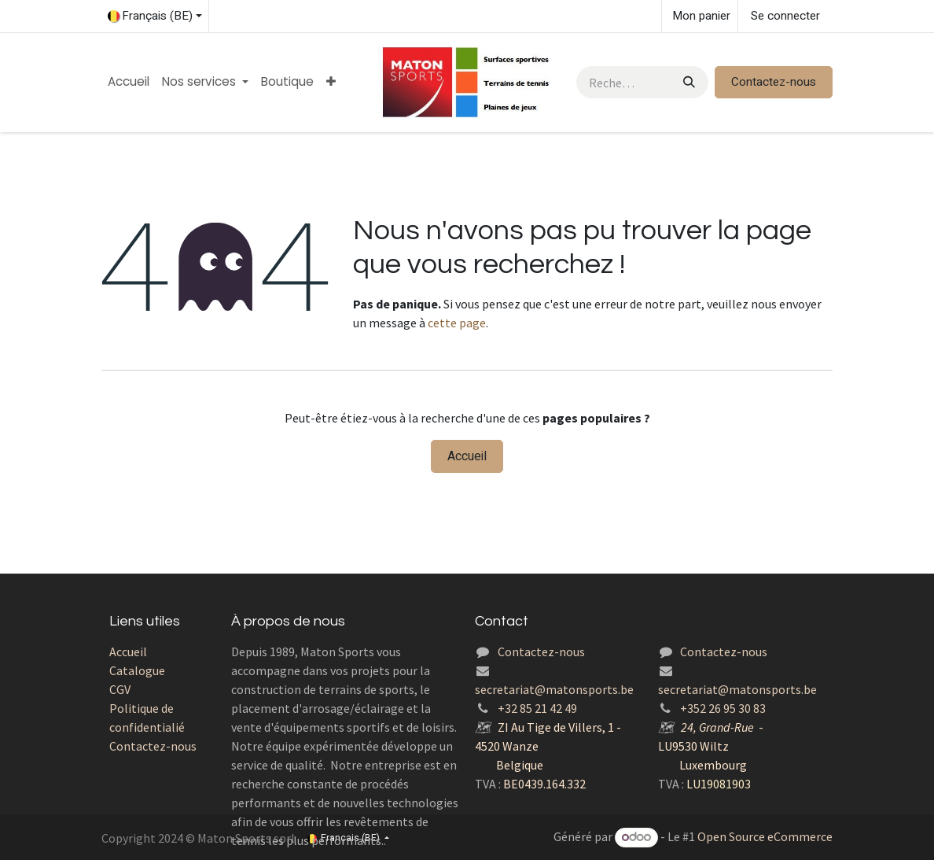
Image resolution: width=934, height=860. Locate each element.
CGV (120, 689)
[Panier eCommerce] (699, 16)
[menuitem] (128, 82)
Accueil (467, 456)
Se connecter (785, 15)
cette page (457, 322)
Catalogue (137, 670)
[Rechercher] (687, 82)
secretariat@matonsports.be (554, 689)
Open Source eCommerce (765, 836)
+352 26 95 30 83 (723, 708)
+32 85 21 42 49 (537, 708)
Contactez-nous (773, 81)
